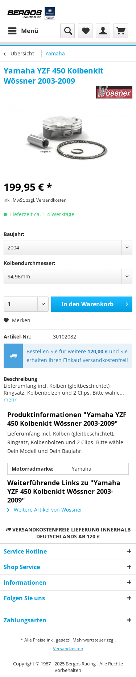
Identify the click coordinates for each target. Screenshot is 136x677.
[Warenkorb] (121, 31)
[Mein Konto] (103, 31)
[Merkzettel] (85, 31)
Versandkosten (68, 649)
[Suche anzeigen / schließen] (67, 31)
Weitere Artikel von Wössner (44, 509)
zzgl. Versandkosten (46, 200)
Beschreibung (20, 378)
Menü (23, 30)
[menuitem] (23, 31)
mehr (10, 399)
